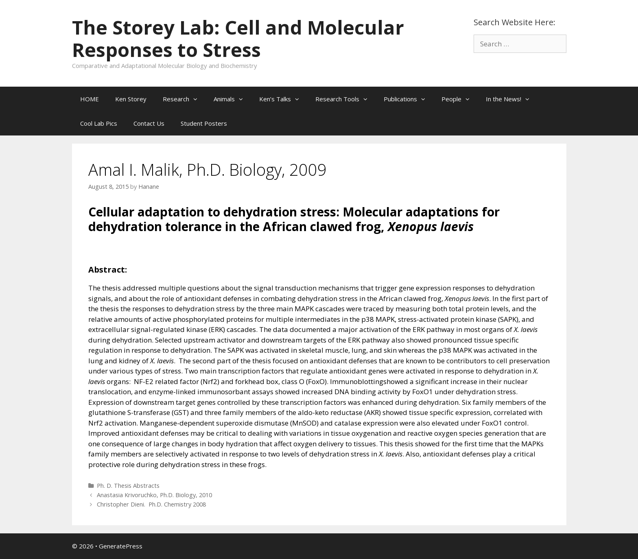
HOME (89, 99)
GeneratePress (120, 546)
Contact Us (148, 123)
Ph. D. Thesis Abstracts (128, 485)
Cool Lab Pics (98, 123)
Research (184, 99)
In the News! (511, 99)
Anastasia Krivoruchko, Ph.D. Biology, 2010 (154, 495)
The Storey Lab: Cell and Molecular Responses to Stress (238, 38)
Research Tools (345, 99)
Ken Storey (130, 99)
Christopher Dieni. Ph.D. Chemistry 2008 (151, 504)
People (459, 99)
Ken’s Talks (283, 99)
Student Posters (204, 123)
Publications (408, 99)
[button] (197, 99)
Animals (232, 99)
